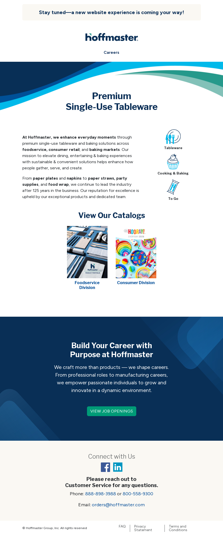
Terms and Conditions (178, 528)
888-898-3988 (100, 494)
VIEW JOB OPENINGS (111, 411)
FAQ (122, 526)
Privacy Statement (143, 528)
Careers (111, 52)
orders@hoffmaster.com (118, 505)
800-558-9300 (138, 494)
